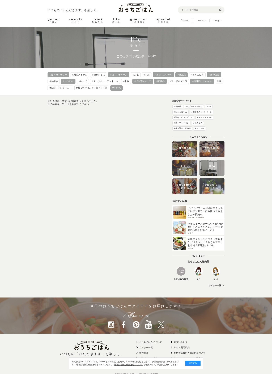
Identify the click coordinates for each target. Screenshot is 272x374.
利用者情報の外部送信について (119, 364)
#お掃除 (53, 81)
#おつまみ (199, 128)
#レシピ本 (68, 81)
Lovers (201, 20)
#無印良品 (214, 74)
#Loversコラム (180, 112)
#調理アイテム (79, 74)
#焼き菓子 (197, 123)
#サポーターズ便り (194, 106)
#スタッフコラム (204, 117)
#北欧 (126, 81)
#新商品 (160, 81)
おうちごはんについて (150, 342)
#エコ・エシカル (163, 74)
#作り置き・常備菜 (182, 128)
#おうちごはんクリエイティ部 (91, 87)
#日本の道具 (197, 74)
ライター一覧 (215, 285)
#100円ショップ (142, 81)
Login (217, 20)
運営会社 (143, 352)
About (185, 20)
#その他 (116, 87)
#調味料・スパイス (202, 81)
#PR (219, 81)
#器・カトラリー (58, 74)
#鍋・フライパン (118, 74)
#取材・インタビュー (60, 87)
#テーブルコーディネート (105, 81)
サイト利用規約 (182, 347)
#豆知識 (181, 74)
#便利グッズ (98, 74)
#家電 (136, 74)
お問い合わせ (180, 342)
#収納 (146, 74)
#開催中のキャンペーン (201, 112)
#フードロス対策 (178, 81)
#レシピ (83, 81)
